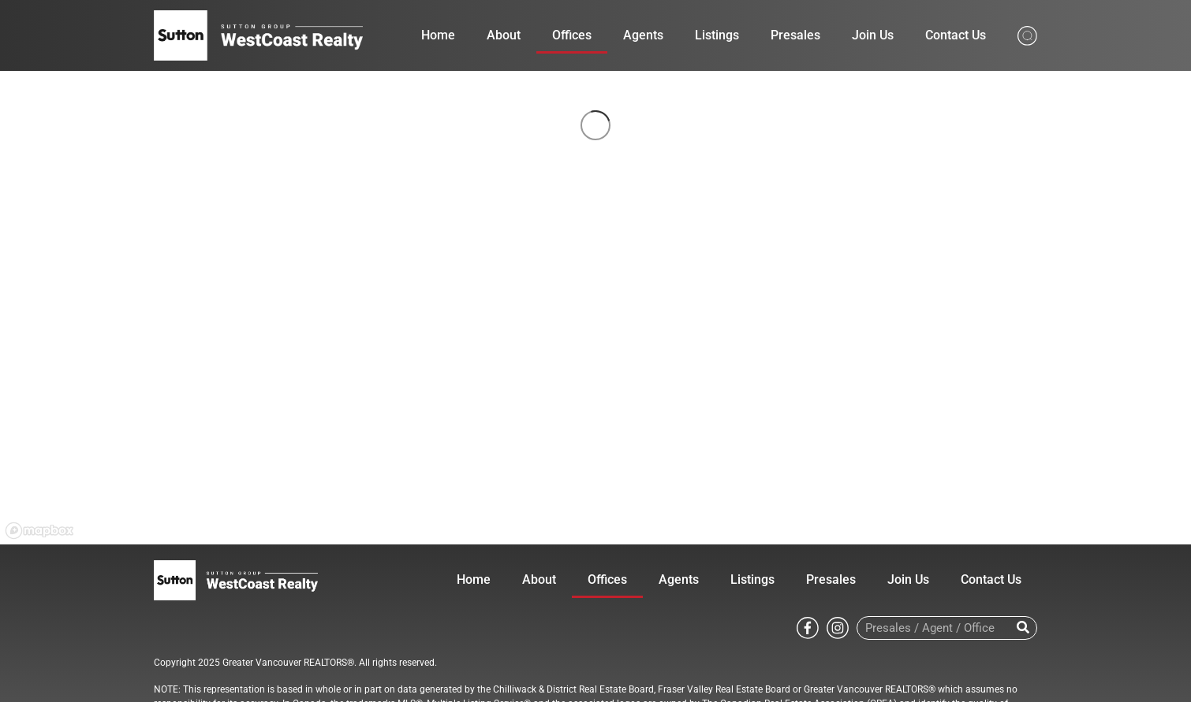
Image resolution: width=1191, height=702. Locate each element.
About (504, 35)
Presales (795, 35)
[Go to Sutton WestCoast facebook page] (808, 626)
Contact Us (955, 35)
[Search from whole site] (1027, 34)
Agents (643, 35)
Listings (717, 35)
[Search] (1022, 628)
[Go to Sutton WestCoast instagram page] (838, 626)
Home (438, 35)
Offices (572, 35)
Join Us (873, 35)
